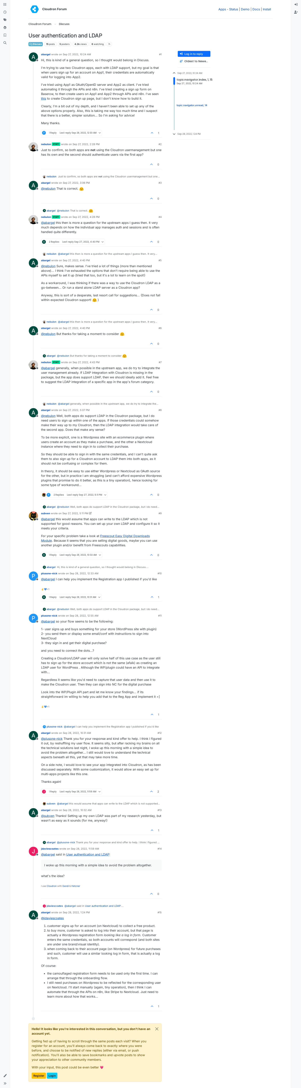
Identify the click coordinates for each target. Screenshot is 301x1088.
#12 (160, 732)
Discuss (35, 44)
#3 (160, 182)
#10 (160, 573)
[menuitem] (296, 5)
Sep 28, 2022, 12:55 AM (84, 615)
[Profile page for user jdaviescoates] (33, 851)
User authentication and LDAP (87, 854)
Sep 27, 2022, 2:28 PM (86, 144)
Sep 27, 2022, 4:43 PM (86, 362)
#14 (160, 848)
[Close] (156, 1029)
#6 (160, 328)
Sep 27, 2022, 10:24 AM (77, 54)
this (43, 98)
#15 (160, 912)
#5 (160, 260)
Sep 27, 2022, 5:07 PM (76, 410)
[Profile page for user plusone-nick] (33, 576)
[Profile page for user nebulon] (33, 146)
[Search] (5, 43)
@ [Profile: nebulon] (48, 188)
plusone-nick (49, 573)
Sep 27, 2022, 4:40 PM (76, 260)
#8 (160, 410)
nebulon (46, 144)
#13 (160, 810)
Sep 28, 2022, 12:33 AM (84, 573)
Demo (245, 9)
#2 (160, 144)
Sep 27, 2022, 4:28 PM (86, 216)
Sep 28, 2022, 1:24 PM (76, 912)
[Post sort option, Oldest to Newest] (194, 61)
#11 (160, 615)
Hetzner (75, 886)
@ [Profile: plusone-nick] (52, 739)
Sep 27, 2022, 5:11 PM (75, 513)
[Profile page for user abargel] (33, 57)
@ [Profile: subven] (47, 816)
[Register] (296, 12)
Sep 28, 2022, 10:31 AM (77, 732)
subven (45, 513)
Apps (222, 9)
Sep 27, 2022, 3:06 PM (76, 182)
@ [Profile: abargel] (48, 223)
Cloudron (52, 886)
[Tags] (5, 20)
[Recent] (5, 12)
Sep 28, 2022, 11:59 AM (85, 848)
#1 (160, 54)
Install (267, 9)
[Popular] (5, 28)
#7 (160, 362)
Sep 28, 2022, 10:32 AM (77, 810)
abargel (45, 54)
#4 (160, 216)
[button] (5, 1076)
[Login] (296, 5)
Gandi (65, 886)
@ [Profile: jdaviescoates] (52, 918)
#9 (160, 513)
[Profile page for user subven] (33, 516)
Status (233, 9)
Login (52, 1075)
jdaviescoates (50, 848)
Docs (256, 9)
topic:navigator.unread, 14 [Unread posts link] (192, 105)
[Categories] (5, 5)
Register (38, 1075)
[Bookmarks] (5, 35)
